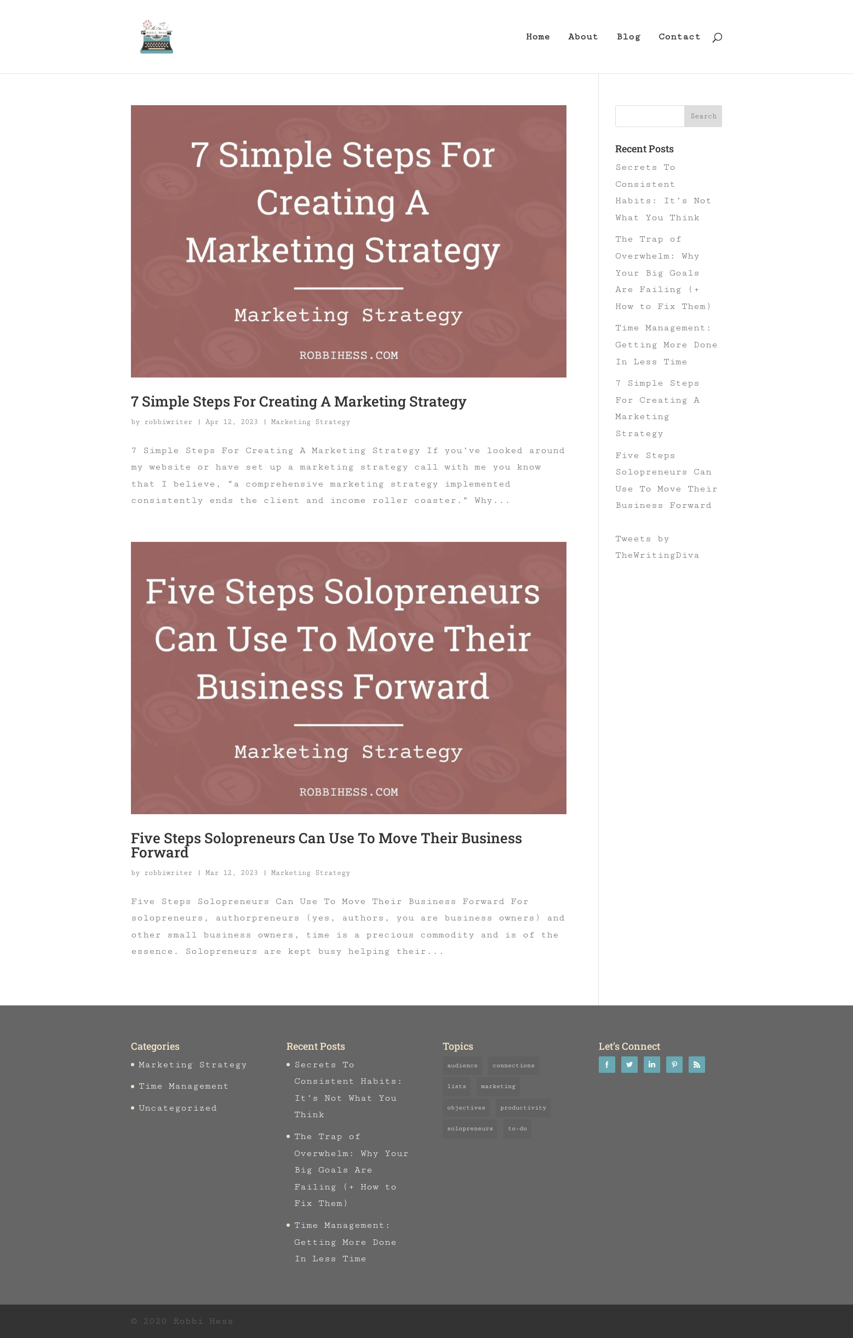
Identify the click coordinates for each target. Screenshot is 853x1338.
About (583, 37)
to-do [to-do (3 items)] (517, 1128)
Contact (680, 37)
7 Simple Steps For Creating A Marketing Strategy (299, 401)
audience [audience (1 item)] (462, 1065)
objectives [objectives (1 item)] (466, 1107)
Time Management (184, 1085)
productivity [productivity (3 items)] (523, 1107)
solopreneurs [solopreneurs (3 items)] (470, 1128)
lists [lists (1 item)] (456, 1086)
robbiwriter (168, 422)
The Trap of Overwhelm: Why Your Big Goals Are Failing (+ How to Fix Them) (663, 272)
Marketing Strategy (310, 422)
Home (538, 37)
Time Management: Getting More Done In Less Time (666, 344)
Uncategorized (178, 1107)
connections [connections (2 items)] (514, 1065)
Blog (628, 37)
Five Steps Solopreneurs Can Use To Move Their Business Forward (326, 844)
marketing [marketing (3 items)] (498, 1086)
